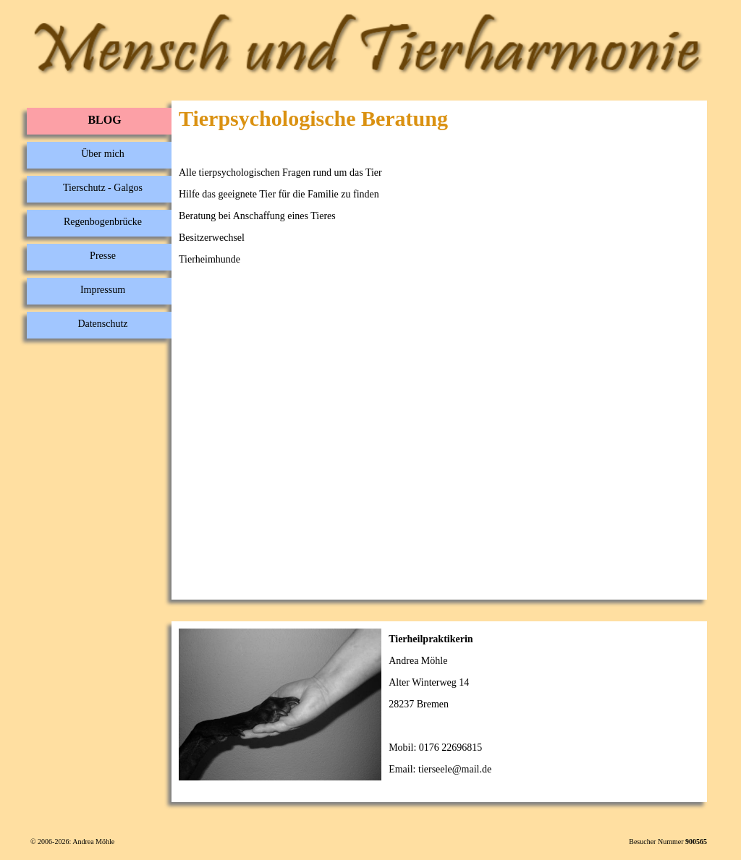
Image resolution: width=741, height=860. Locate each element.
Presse (103, 255)
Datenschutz (102, 323)
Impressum (102, 289)
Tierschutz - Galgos (103, 187)
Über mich (102, 153)
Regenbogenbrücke (103, 221)
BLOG (104, 120)
